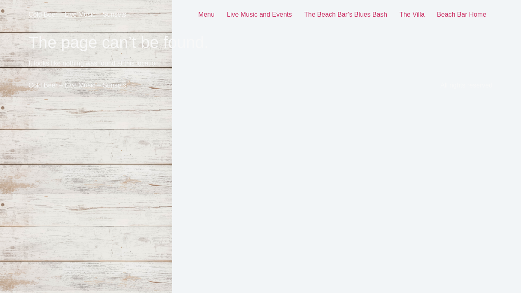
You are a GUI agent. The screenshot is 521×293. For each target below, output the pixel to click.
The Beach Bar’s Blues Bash (345, 14)
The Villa (412, 14)
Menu (206, 14)
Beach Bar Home (461, 14)
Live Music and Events (259, 14)
